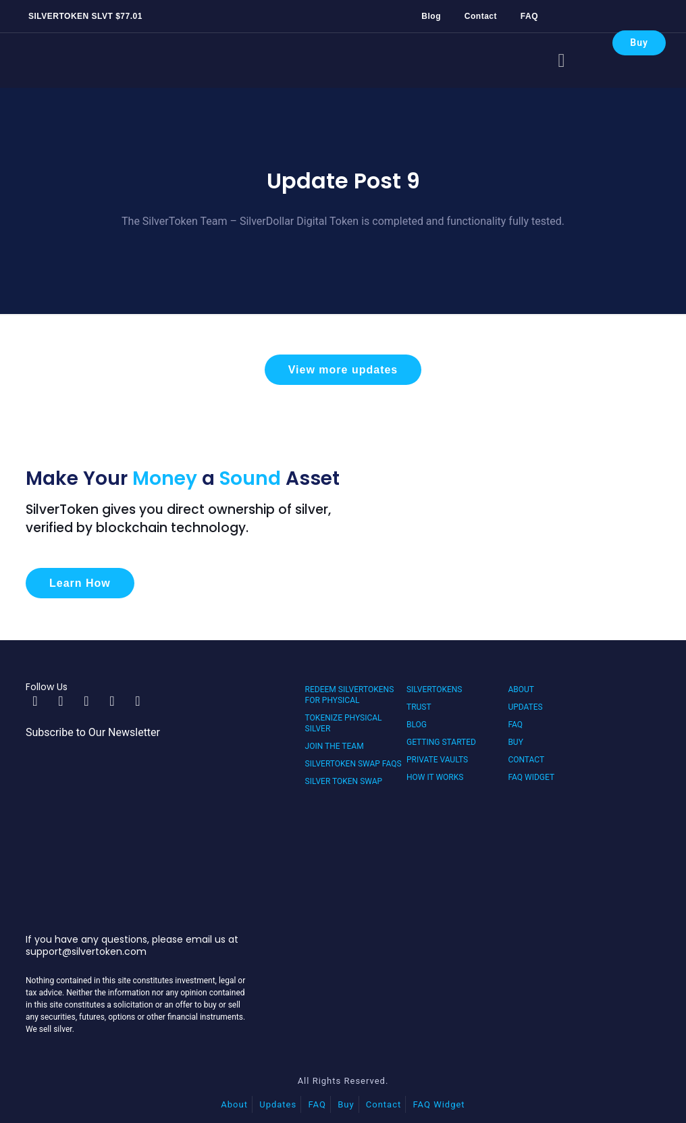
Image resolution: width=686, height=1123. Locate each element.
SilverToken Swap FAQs (353, 763)
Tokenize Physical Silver (343, 723)
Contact (481, 16)
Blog (431, 16)
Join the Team (334, 746)
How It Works (434, 777)
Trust (418, 707)
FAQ (529, 16)
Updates (525, 707)
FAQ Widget (531, 777)
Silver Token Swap (343, 781)
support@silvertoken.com (86, 951)
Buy (639, 42)
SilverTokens (434, 689)
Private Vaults (437, 759)
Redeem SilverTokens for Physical (349, 695)
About (521, 689)
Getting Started (441, 742)
